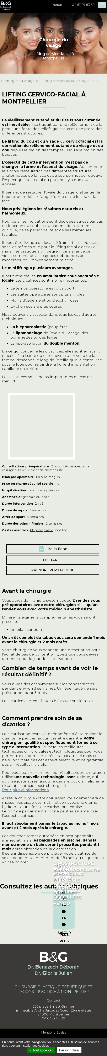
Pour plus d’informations (25, 790)
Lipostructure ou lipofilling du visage (73, 874)
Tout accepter (41, 1050)
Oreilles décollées (67, 894)
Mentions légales (53, 1032)
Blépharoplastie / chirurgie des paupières (76, 880)
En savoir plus (64, 913)
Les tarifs (53, 560)
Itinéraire (57, 5)
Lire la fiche (56, 549)
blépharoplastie (41, 530)
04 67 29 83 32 (83, 5)
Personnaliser (69, 1050)
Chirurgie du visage (18, 81)
